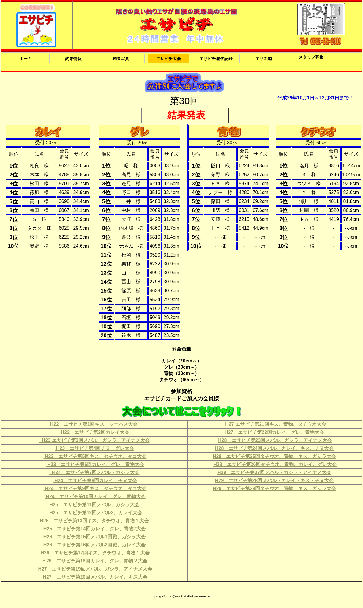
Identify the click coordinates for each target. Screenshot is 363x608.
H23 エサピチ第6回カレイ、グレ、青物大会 (95, 464)
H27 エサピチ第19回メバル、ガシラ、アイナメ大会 (94, 568)
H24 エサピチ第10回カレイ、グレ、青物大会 (95, 496)
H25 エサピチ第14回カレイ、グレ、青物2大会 (94, 528)
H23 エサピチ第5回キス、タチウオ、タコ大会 (95, 456)
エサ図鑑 (263, 58)
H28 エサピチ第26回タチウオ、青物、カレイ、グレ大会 (275, 464)
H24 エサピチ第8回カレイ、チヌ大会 (95, 480)
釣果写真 (121, 58)
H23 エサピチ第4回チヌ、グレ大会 (94, 448)
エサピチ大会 (168, 58)
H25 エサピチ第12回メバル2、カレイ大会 (95, 512)
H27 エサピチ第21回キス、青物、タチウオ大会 (275, 424)
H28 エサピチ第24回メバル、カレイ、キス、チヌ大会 (274, 448)
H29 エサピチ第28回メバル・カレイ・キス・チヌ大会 (274, 480)
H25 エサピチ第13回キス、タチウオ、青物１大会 (94, 520)
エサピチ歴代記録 (216, 58)
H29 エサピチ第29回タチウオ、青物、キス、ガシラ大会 (274, 488)
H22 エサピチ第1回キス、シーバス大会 (93, 424)
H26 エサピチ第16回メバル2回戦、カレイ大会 (94, 544)
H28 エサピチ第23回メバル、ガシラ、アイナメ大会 (275, 440)
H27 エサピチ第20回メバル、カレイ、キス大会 (95, 576)
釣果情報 (73, 58)
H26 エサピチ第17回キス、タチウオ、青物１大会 (94, 552)
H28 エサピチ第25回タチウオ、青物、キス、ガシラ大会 (274, 456)
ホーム (25, 58)
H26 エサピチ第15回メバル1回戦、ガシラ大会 (94, 536)
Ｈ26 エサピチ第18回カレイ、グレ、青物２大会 (94, 560)
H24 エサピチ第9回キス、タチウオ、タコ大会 (95, 488)
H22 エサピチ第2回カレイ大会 (94, 432)
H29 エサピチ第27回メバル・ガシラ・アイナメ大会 (274, 472)
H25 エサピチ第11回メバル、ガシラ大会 (94, 504)
